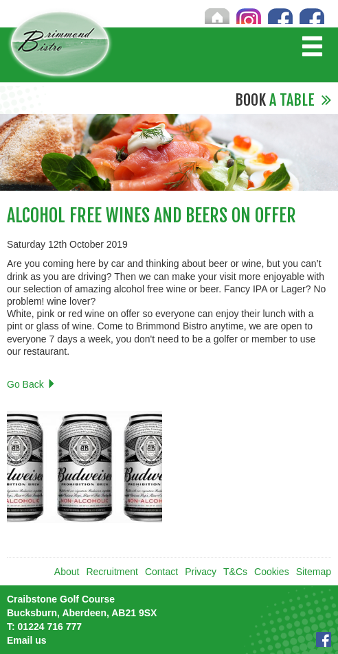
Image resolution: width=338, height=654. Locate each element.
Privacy (200, 571)
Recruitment (111, 571)
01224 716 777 (44, 626)
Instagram (248, 15)
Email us (27, 640)
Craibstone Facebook (280, 15)
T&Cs (235, 571)
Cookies (271, 571)
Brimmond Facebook (312, 15)
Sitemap (313, 571)
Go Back (31, 384)
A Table (283, 100)
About (67, 571)
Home (217, 15)
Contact (161, 571)
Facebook (323, 639)
